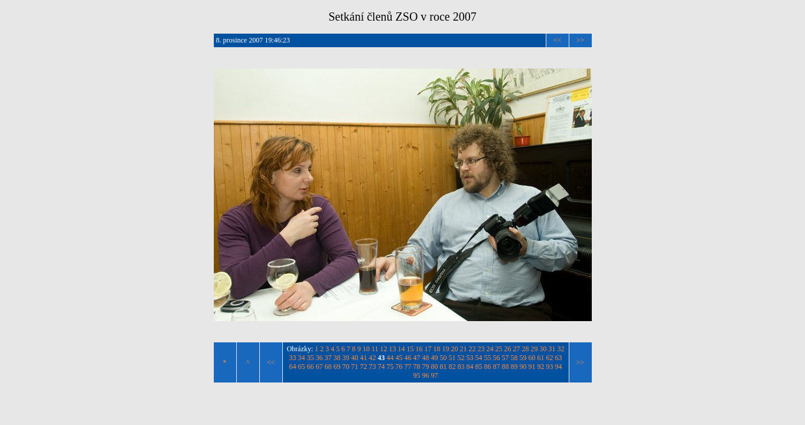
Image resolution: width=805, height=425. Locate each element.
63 (558, 358)
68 (328, 366)
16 (419, 349)
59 (523, 358)
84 (470, 366)
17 (428, 349)
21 (463, 349)
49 (434, 358)
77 (408, 366)
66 (310, 366)
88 (505, 366)
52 (461, 358)
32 (561, 349)
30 (543, 349)
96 (425, 375)
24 (490, 349)
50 (443, 358)
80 (434, 366)
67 (319, 366)
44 (390, 358)
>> (580, 40)
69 (337, 366)
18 (437, 349)
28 (525, 349)
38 (337, 358)
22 (472, 349)
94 (558, 366)
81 (443, 366)
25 (499, 349)
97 (434, 375)
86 (487, 366)
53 (470, 358)
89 (514, 366)
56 (496, 358)
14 (401, 349)
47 (417, 358)
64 (292, 366)
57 (505, 358)
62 (549, 358)
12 (383, 349)
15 (410, 349)
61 (541, 358)
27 (516, 349)
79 (425, 366)
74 (381, 366)
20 (454, 349)
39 (346, 358)
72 (363, 366)
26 (507, 349)
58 (514, 358)
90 (523, 366)
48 (425, 358)
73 (372, 366)
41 (363, 358)
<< (557, 40)
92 (541, 366)
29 (534, 349)
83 (461, 366)
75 (390, 366)
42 (372, 358)
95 (417, 375)
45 (399, 358)
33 (292, 358)
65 (301, 366)
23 (481, 349)
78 (417, 366)
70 (346, 366)
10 (366, 349)
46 (408, 358)
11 (375, 349)
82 (452, 366)
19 (445, 349)
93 (549, 366)
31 (552, 349)
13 (392, 349)
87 (496, 366)
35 (310, 358)
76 (399, 366)
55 (487, 358)
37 (328, 358)
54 (479, 358)
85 (479, 366)
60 (532, 358)
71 (354, 366)
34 (301, 358)
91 (532, 366)
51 (452, 358)
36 (319, 358)
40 (354, 358)
